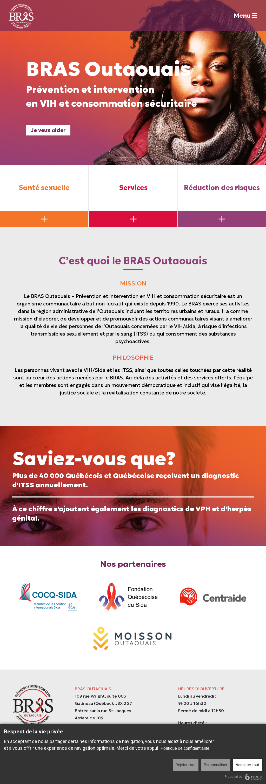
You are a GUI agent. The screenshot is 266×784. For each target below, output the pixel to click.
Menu (243, 15)
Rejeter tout (186, 764)
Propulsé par (243, 777)
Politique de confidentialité (185, 748)
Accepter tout (247, 764)
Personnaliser (215, 764)
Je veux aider (48, 131)
